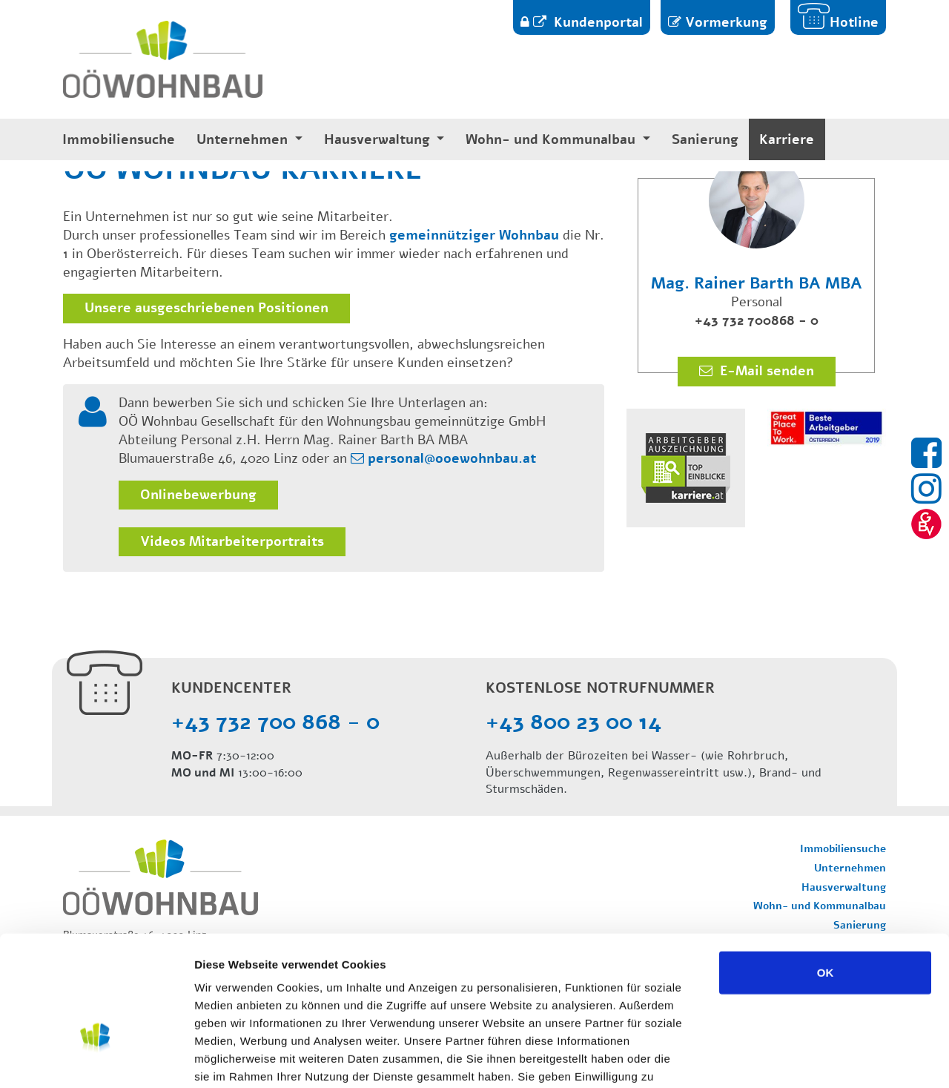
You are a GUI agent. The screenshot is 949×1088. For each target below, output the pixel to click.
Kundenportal (596, 22)
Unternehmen (243, 140)
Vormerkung (726, 22)
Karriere (786, 140)
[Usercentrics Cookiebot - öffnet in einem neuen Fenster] (96, 1059)
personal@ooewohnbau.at (452, 458)
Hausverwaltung (379, 140)
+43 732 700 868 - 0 (275, 722)
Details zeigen (788, 1058)
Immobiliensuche (118, 140)
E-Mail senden (765, 371)
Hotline (854, 22)
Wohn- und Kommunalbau (552, 140)
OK (825, 877)
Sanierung (705, 140)
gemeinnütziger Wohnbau (474, 235)
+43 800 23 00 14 (573, 722)
